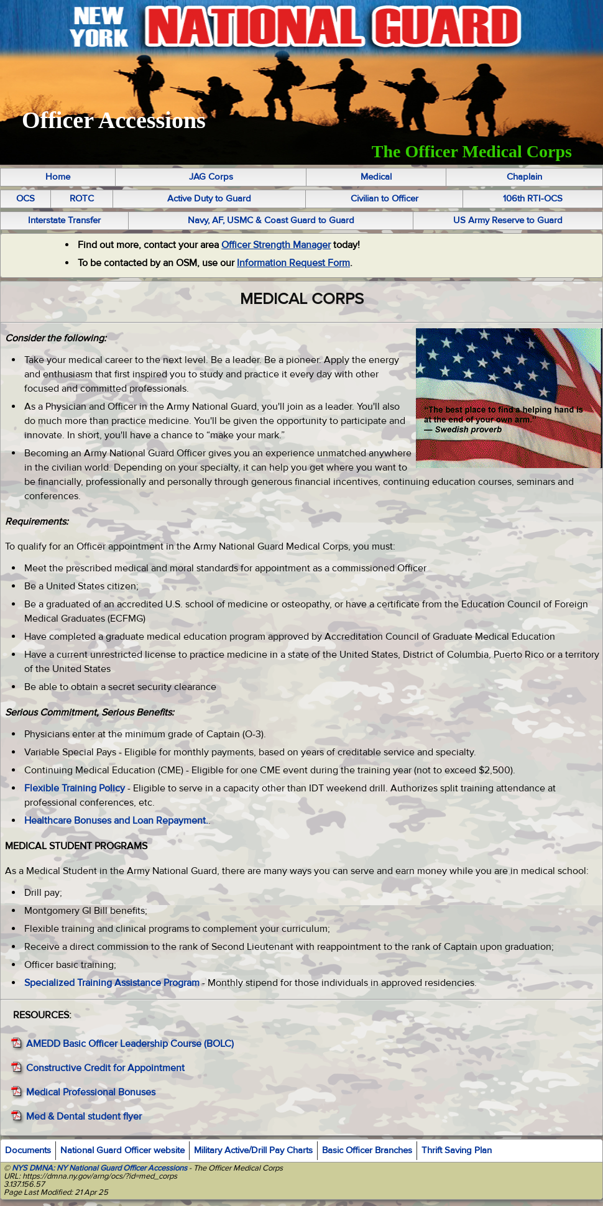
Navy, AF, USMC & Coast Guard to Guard (271, 220)
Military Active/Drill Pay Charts (253, 1150)
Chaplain (524, 177)
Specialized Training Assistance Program (112, 983)
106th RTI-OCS (533, 199)
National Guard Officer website (122, 1150)
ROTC (82, 199)
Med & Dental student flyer (84, 1116)
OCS (25, 199)
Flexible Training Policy (74, 788)
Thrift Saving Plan (456, 1150)
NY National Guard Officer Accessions (122, 1168)
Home (57, 177)
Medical (376, 177)
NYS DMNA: (32, 1168)
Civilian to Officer (384, 199)
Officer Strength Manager (276, 245)
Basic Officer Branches (367, 1150)
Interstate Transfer (64, 220)
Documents (28, 1150)
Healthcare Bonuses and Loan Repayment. (116, 820)
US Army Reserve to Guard (508, 220)
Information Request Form (293, 263)
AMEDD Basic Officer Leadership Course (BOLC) (130, 1044)
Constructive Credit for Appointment (105, 1068)
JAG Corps (211, 177)
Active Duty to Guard (209, 199)
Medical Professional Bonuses (90, 1092)
